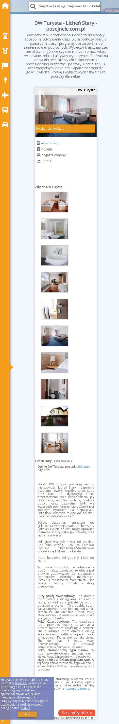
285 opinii (84, 466)
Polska (40, 128)
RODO (25, 708)
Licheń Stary (56, 128)
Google (21, 683)
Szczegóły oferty (77, 712)
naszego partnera (77, 688)
